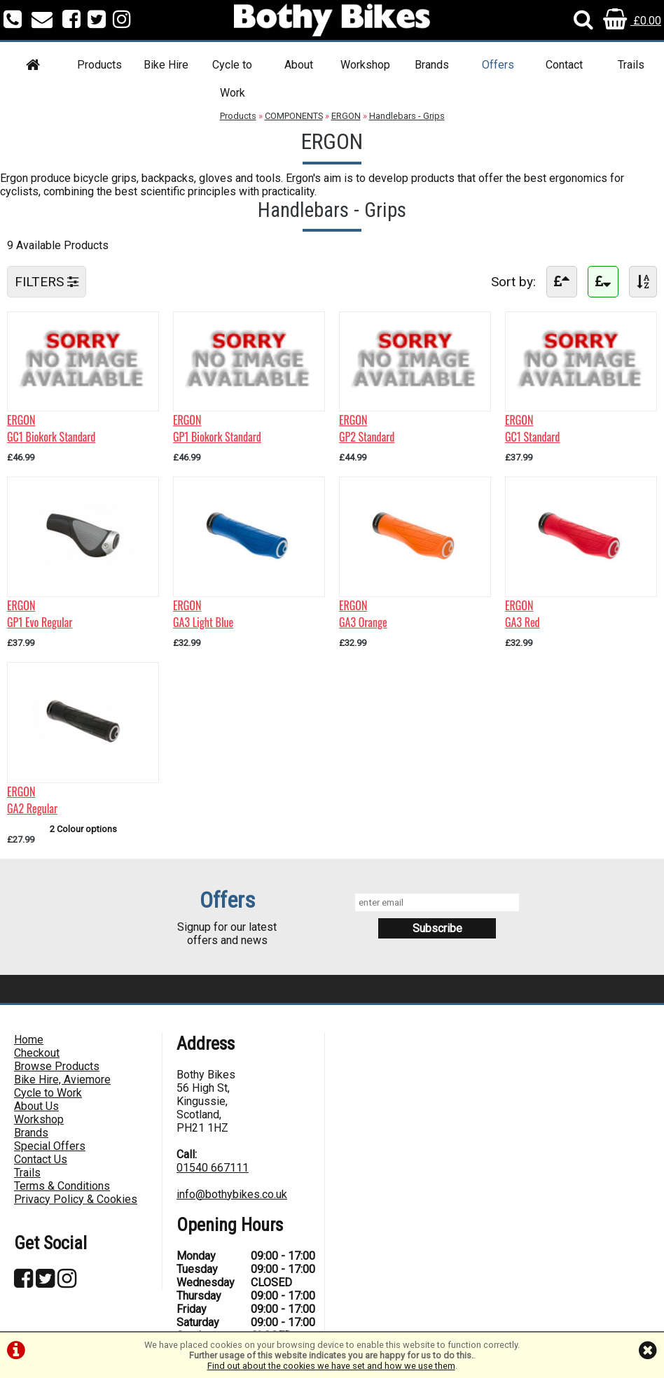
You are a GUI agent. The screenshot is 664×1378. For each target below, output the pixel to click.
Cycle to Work (232, 78)
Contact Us (40, 1159)
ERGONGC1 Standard (532, 428)
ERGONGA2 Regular (32, 800)
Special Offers (49, 1146)
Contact (564, 64)
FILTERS (46, 282)
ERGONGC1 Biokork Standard (51, 428)
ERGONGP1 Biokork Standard (217, 428)
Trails (631, 64)
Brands (432, 64)
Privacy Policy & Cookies (75, 1199)
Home (28, 1039)
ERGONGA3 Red (522, 614)
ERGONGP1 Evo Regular (39, 614)
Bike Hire (166, 64)
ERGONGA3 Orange (363, 614)
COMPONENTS (294, 116)
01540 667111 (213, 1167)
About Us (36, 1106)
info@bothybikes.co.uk (232, 1194)
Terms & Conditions (62, 1186)
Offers (498, 64)
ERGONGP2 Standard (366, 428)
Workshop (365, 64)
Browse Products (56, 1066)
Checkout (37, 1053)
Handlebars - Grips (407, 116)
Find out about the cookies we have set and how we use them (331, 1366)
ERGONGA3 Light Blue (203, 614)
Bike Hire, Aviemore (62, 1079)
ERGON (346, 116)
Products (99, 64)
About (298, 64)
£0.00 (632, 20)
